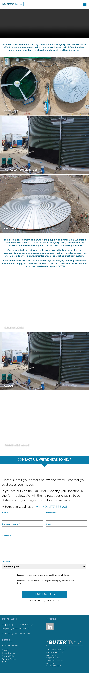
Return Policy (8, 656)
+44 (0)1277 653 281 (51, 506)
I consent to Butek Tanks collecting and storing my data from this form (45, 582)
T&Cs (4, 662)
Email (49, 524)
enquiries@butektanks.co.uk (15, 629)
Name (5, 513)
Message (6, 535)
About (5, 650)
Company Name (11, 524)
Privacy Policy (9, 659)
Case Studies (8, 653)
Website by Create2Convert (16, 634)
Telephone (51, 513)
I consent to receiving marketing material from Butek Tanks (43, 575)
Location (6, 562)
